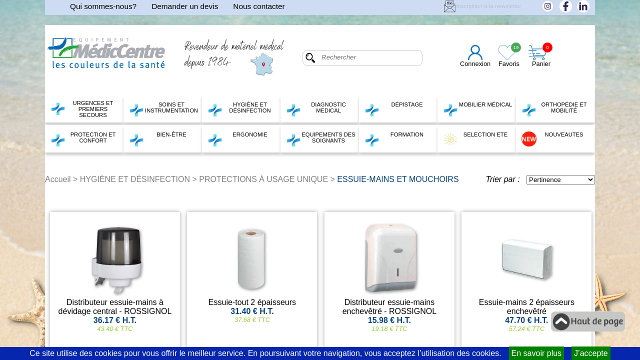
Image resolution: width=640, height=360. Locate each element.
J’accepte (591, 353)
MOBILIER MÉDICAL (477, 109)
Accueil (58, 179)
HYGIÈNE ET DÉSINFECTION (239, 109)
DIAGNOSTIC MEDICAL (316, 109)
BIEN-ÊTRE (157, 139)
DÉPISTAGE (393, 109)
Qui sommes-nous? (103, 6)
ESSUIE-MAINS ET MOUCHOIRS (397, 179)
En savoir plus (537, 353)
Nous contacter (258, 6)
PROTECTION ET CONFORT (83, 139)
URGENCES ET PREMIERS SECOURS (81, 109)
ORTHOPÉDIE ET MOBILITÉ (554, 109)
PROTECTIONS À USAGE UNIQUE (263, 179)
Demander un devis (185, 6)
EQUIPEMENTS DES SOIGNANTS (321, 139)
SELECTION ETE (475, 139)
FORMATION (394, 139)
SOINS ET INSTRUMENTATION (163, 109)
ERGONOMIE (238, 139)
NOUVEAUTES (553, 139)
